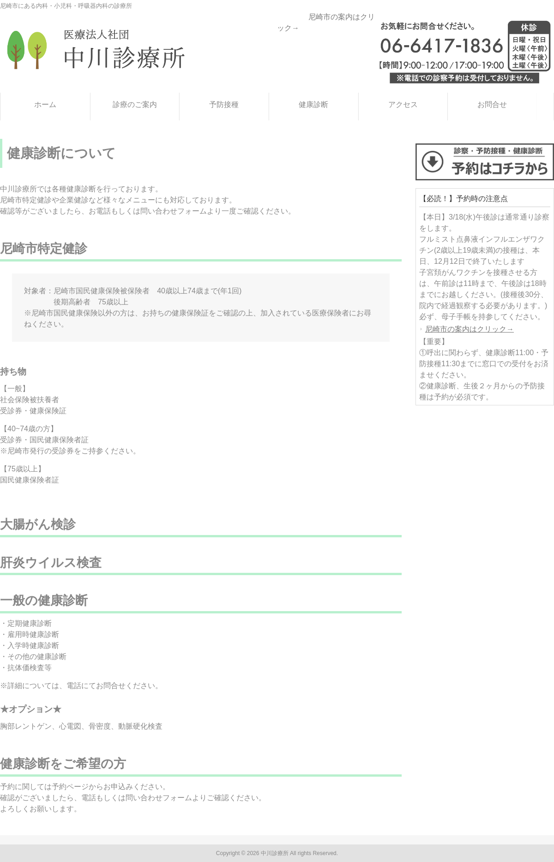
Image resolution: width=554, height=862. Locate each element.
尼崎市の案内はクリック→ (469, 329)
